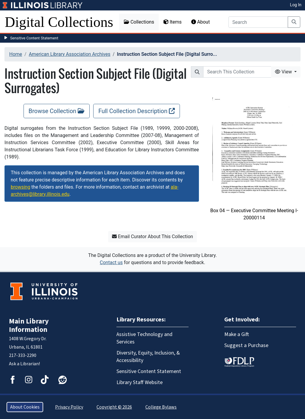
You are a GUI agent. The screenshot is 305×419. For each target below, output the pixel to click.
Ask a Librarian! (24, 364)
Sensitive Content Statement (34, 38)
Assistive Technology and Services (144, 338)
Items (172, 22)
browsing (20, 187)
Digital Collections (59, 22)
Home (15, 54)
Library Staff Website (139, 382)
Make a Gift (236, 334)
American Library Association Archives (70, 54)
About (200, 22)
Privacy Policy (69, 407)
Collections (139, 22)
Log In (295, 4)
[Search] (258, 22)
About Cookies (25, 407)
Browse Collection (57, 111)
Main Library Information (29, 325)
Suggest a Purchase (246, 345)
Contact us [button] (111, 262)
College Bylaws (161, 407)
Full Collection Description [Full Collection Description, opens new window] (136, 111)
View (284, 72)
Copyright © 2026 (114, 407)
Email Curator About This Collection (152, 236)
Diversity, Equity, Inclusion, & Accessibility (148, 356)
